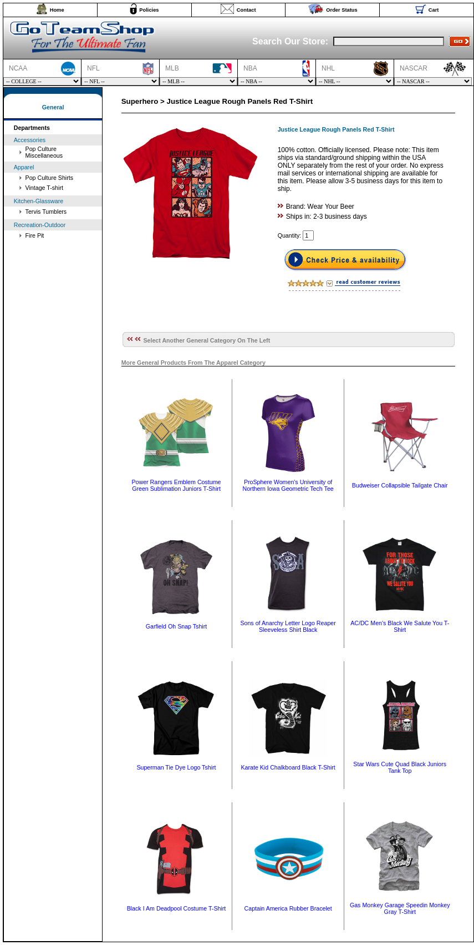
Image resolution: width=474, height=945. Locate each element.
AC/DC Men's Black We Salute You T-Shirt (399, 626)
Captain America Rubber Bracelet (288, 908)
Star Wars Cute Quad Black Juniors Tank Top (399, 767)
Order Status (342, 10)
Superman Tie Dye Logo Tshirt (176, 767)
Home (57, 10)
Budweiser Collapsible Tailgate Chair (400, 485)
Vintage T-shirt (44, 187)
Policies (149, 10)
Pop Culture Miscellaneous (44, 152)
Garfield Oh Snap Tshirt (176, 626)
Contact (246, 10)
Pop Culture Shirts (49, 177)
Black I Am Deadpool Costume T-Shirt (176, 908)
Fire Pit (35, 235)
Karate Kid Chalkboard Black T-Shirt (288, 767)
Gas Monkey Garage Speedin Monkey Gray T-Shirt (400, 908)
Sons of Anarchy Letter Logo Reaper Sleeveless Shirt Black (287, 626)
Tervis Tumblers (46, 211)
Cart (434, 10)
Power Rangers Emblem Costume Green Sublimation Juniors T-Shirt (176, 485)
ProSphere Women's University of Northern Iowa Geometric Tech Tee (287, 485)
